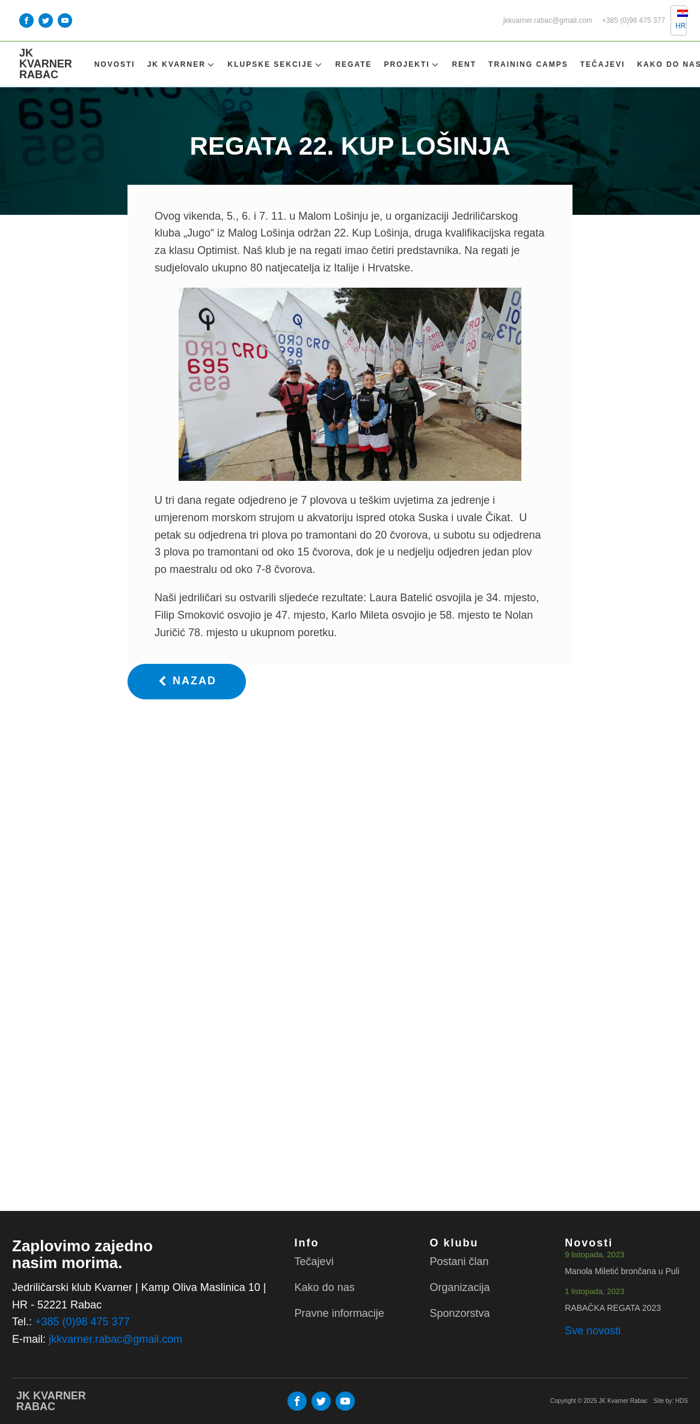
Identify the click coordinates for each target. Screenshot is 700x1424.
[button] (186, 681)
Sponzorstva (459, 1313)
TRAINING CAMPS (528, 64)
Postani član (458, 1261)
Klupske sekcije (276, 65)
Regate (353, 64)
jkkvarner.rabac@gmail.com (547, 21)
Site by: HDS (671, 1401)
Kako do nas (325, 1287)
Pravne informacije (339, 1313)
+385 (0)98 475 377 (633, 21)
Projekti (412, 65)
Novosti (114, 64)
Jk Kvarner (181, 65)
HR (676, 20)
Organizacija (459, 1287)
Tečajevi (602, 64)
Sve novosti (593, 1331)
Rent (464, 64)
